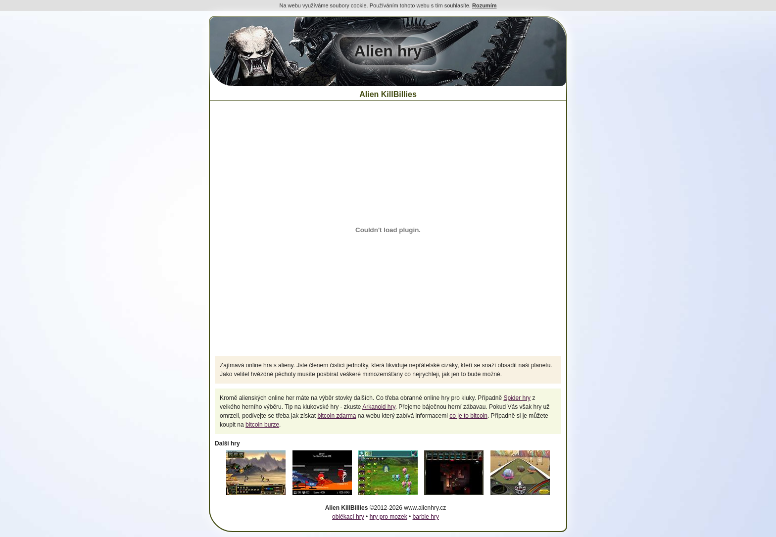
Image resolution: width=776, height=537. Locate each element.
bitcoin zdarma (336, 415)
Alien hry (388, 51)
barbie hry (426, 516)
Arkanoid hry (378, 406)
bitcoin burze (262, 424)
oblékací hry (348, 516)
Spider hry (517, 397)
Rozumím (484, 5)
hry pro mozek (388, 516)
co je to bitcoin (468, 415)
